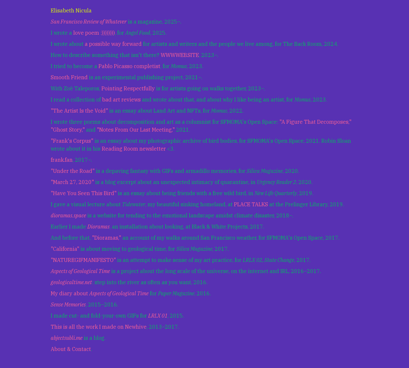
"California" (65, 249)
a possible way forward (113, 44)
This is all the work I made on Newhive (99, 326)
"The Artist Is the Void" (79, 110)
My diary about (100, 293)
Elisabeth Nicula (71, 10)
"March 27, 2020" (72, 182)
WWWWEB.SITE (180, 55)
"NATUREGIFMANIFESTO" (83, 260)
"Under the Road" (73, 171)
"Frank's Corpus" (72, 141)
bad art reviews (121, 99)
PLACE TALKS (251, 204)
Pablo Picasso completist (129, 66)
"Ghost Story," (68, 129)
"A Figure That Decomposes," (315, 122)
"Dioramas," (106, 237)
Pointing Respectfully (128, 88)
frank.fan (62, 159)
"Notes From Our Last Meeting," (136, 129)
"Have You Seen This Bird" (83, 193)
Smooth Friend (69, 77)
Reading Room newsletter (134, 148)
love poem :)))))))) (94, 32)
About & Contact (71, 349)
